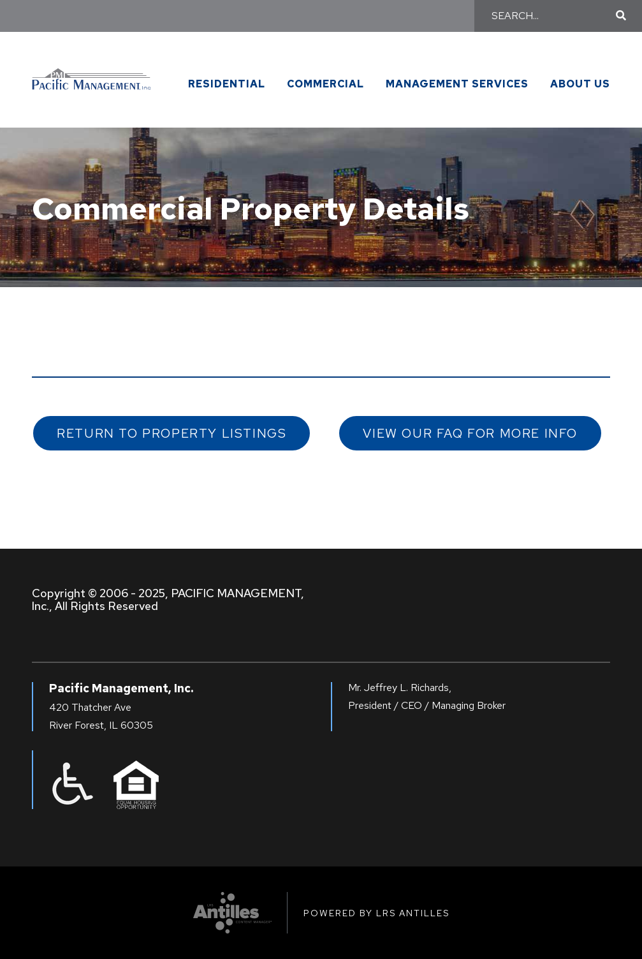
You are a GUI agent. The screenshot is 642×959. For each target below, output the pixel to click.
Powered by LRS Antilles (376, 913)
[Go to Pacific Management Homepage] (91, 72)
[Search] (551, 16)
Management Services (457, 84)
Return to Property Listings (171, 433)
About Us (580, 84)
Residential (226, 84)
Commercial (325, 84)
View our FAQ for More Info (470, 433)
